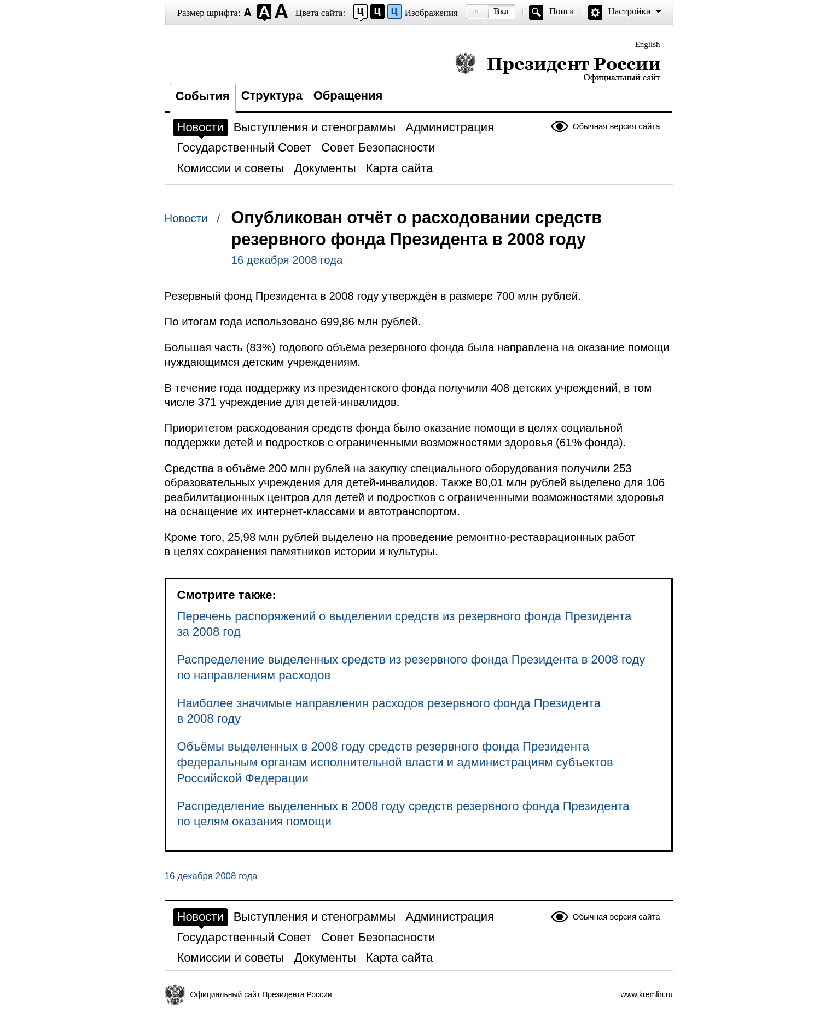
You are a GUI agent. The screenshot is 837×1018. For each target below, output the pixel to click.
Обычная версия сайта (616, 126)
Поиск (561, 11)
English (647, 44)
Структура (272, 95)
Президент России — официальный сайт (557, 67)
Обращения (348, 95)
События (203, 96)
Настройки (629, 11)
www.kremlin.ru (647, 994)
